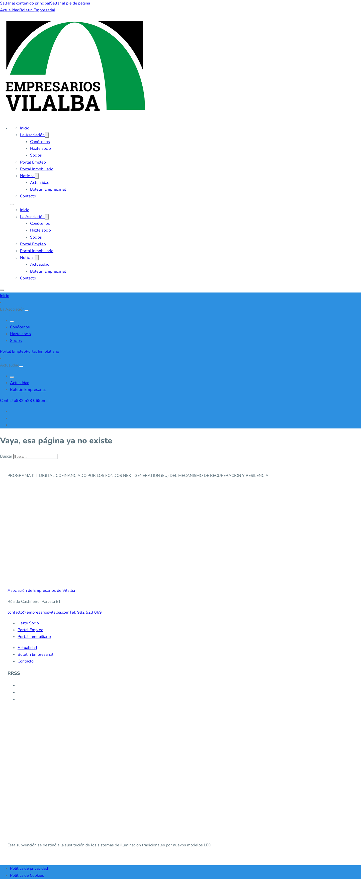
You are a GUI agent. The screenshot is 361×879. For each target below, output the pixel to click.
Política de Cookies (27, 875)
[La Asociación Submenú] (47, 135)
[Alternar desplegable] (27, 310)
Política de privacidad (29, 868)
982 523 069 (28, 400)
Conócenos (40, 141)
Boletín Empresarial (37, 10)
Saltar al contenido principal (25, 3)
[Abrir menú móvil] (12, 204)
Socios (36, 155)
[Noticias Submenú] (37, 176)
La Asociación (32, 135)
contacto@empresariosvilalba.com (38, 612)
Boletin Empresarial (48, 189)
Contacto (28, 196)
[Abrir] (2, 290)
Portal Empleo (33, 162)
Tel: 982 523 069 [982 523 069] (85, 612)
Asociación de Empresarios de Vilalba (41, 590)
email (46, 400)
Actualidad (9, 10)
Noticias (27, 176)
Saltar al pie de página (70, 3)
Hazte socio (40, 148)
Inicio (24, 128)
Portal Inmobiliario (36, 169)
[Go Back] (12, 321)
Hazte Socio (28, 623)
